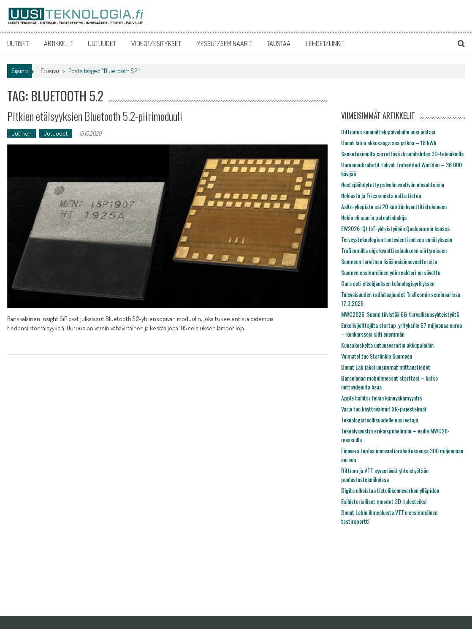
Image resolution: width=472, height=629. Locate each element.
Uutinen (21, 133)
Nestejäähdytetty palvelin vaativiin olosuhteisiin (392, 184)
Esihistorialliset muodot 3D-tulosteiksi (383, 501)
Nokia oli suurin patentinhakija (374, 217)
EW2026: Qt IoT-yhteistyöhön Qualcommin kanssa (395, 228)
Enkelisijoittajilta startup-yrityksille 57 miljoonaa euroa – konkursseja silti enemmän (401, 329)
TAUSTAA (278, 43)
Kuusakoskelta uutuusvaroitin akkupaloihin (387, 344)
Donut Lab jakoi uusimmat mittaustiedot (385, 366)
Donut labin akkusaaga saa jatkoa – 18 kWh (388, 142)
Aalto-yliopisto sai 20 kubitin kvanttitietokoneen (394, 206)
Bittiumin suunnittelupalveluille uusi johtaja (388, 131)
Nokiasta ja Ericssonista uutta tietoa (381, 195)
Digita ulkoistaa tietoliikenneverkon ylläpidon (390, 490)
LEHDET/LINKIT (325, 43)
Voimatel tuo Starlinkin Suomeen (376, 355)
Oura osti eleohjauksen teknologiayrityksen (387, 283)
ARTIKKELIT (58, 43)
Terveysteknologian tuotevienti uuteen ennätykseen (396, 239)
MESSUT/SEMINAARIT (224, 43)
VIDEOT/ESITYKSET (156, 43)
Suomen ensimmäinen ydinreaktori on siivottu (390, 272)
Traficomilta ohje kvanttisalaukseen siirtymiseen (394, 250)
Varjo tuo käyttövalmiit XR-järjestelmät (384, 408)
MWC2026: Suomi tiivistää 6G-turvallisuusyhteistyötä (400, 314)
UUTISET (18, 43)
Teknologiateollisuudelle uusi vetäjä (379, 419)
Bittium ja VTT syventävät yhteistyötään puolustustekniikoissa (385, 475)
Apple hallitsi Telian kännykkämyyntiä (381, 397)
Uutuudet (55, 133)
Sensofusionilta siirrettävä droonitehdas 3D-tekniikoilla (402, 153)
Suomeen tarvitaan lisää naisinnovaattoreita (389, 261)
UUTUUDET (102, 43)
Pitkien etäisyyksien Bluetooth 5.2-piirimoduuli (94, 116)
